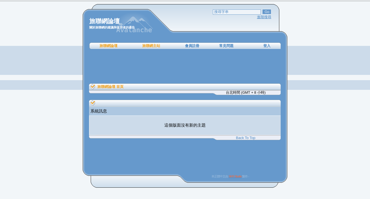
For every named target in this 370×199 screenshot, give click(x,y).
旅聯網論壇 (108, 46)
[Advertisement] (185, 66)
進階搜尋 (264, 17)
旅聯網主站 (151, 46)
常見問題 (226, 46)
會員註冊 (192, 46)
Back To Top (245, 138)
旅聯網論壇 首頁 (110, 87)
